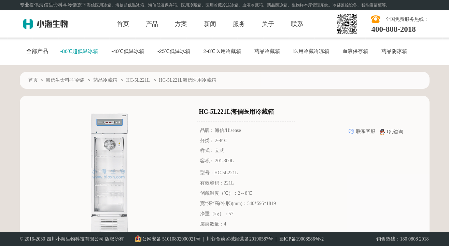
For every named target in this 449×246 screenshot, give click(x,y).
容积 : (206, 160)
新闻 (210, 23)
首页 (123, 23)
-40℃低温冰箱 (127, 51)
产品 (152, 23)
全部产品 (37, 51)
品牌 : (206, 130)
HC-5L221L (138, 80)
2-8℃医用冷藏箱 (222, 51)
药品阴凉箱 (394, 51)
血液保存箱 (355, 51)
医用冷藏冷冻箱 (311, 51)
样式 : (206, 150)
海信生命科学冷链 (65, 80)
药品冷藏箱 (267, 51)
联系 (297, 23)
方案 (181, 23)
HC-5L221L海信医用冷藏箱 (187, 80)
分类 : (206, 140)
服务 (239, 23)
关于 (268, 23)
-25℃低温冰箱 (173, 51)
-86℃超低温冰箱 (79, 51)
